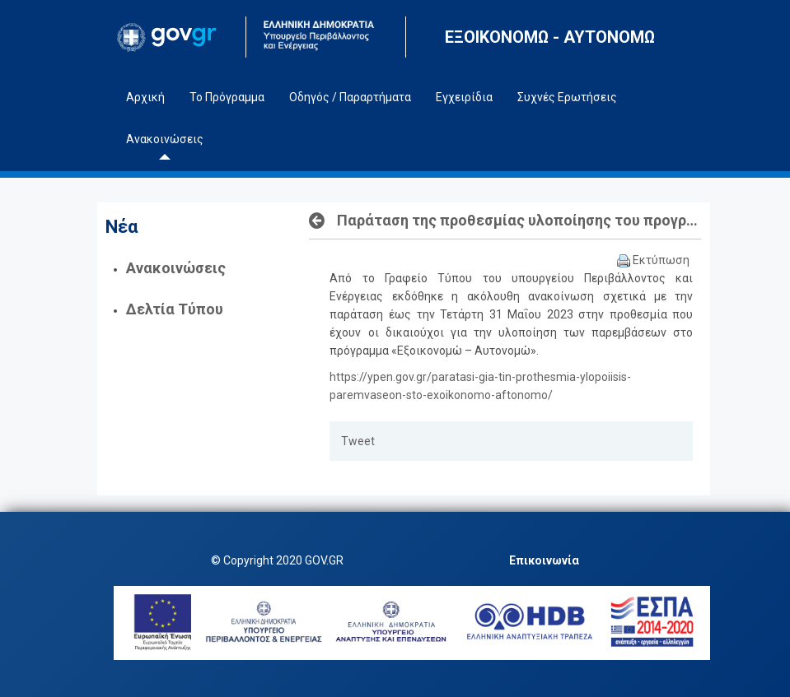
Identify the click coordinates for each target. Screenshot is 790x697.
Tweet (358, 441)
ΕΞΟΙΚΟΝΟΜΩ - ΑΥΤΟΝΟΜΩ (550, 37)
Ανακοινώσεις (176, 267)
